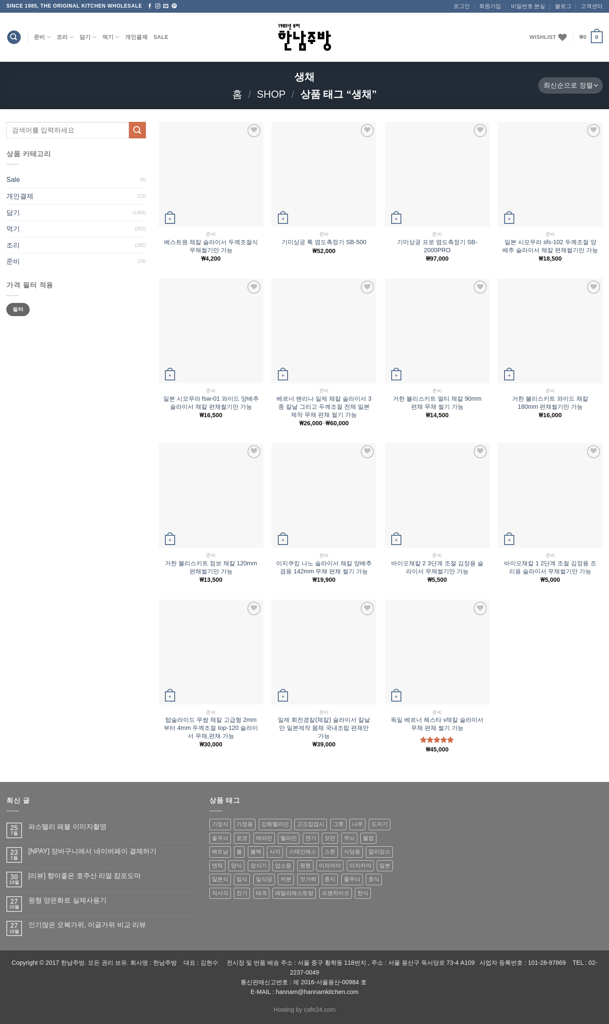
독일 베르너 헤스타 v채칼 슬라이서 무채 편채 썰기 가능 (437, 723)
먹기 (110, 37)
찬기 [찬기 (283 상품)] (241, 893)
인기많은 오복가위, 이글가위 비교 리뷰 (87, 924)
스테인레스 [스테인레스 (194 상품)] (302, 851)
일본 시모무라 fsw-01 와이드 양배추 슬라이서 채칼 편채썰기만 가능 (211, 402)
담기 (88, 37)
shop (271, 94)
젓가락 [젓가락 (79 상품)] (308, 879)
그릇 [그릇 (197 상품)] (338, 824)
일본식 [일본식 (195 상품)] (220, 879)
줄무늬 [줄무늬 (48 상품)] (352, 879)
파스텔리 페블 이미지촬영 (67, 826)
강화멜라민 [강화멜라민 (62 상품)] (275, 824)
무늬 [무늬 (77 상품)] (349, 838)
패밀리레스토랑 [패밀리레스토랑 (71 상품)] (294, 893)
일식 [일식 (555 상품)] (241, 879)
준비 (42, 37)
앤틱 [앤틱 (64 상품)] (217, 865)
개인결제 (136, 37)
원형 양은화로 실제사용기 (67, 900)
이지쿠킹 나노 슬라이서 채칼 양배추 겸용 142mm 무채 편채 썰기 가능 (324, 567)
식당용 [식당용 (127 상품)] (352, 851)
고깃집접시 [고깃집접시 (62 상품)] (310, 824)
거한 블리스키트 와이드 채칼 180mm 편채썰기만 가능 (550, 402)
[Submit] (137, 130)
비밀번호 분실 (528, 6)
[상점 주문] (570, 85)
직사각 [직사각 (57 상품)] (220, 893)
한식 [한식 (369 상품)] (362, 893)
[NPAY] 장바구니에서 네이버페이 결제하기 (92, 851)
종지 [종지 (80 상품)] (329, 879)
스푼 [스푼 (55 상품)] (329, 851)
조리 (65, 37)
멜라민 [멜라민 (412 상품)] (288, 838)
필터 (18, 309)
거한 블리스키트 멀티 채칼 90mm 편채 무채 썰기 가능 (437, 402)
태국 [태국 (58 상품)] (261, 893)
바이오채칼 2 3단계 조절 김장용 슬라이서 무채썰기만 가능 (437, 567)
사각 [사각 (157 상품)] (274, 851)
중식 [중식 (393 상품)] (373, 879)
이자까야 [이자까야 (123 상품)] (330, 865)
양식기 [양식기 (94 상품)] (258, 865)
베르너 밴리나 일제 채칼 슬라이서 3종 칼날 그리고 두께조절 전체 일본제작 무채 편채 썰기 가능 (324, 406)
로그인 (461, 6)
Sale (161, 37)
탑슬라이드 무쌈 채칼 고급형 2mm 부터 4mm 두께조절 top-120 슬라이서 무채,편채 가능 (211, 727)
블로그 (563, 6)
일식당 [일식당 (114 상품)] (264, 879)
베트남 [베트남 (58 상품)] (220, 851)
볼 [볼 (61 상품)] (239, 851)
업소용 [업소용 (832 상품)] (283, 865)
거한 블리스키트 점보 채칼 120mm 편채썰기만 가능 (211, 567)
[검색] (14, 37)
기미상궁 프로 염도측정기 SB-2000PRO (437, 246)
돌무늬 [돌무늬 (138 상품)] (220, 838)
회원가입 (490, 6)
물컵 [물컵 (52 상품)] (368, 838)
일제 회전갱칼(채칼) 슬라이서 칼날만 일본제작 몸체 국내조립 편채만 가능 (324, 727)
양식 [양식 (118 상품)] (236, 865)
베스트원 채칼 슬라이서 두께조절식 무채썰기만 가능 (211, 246)
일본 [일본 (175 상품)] (384, 865)
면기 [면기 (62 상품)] (310, 838)
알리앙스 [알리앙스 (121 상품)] (379, 851)
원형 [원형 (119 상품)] (305, 865)
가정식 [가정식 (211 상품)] (220, 824)
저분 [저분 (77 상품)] (285, 879)
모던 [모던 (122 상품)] (329, 838)
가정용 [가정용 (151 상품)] (244, 824)
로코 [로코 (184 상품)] (241, 838)
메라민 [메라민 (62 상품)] (264, 838)
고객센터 (592, 6)
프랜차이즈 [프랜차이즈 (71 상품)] (335, 893)
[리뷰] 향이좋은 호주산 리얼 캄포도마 (84, 875)
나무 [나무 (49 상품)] (357, 824)
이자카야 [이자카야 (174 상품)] (360, 865)
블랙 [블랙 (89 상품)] (255, 851)
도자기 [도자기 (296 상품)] (379, 824)
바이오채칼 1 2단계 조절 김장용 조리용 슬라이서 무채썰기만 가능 (550, 567)
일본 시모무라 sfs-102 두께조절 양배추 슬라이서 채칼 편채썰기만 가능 (550, 246)
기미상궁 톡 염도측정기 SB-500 (324, 242)
